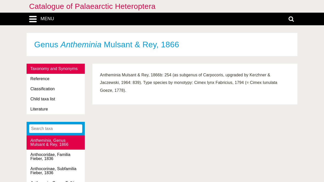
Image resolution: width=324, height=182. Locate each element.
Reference (39, 79)
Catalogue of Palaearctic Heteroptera (92, 6)
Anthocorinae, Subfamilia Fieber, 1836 (53, 171)
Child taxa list (42, 99)
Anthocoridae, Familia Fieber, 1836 (50, 156)
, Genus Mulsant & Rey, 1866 (49, 142)
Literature (39, 109)
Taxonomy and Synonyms (54, 68)
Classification (42, 89)
